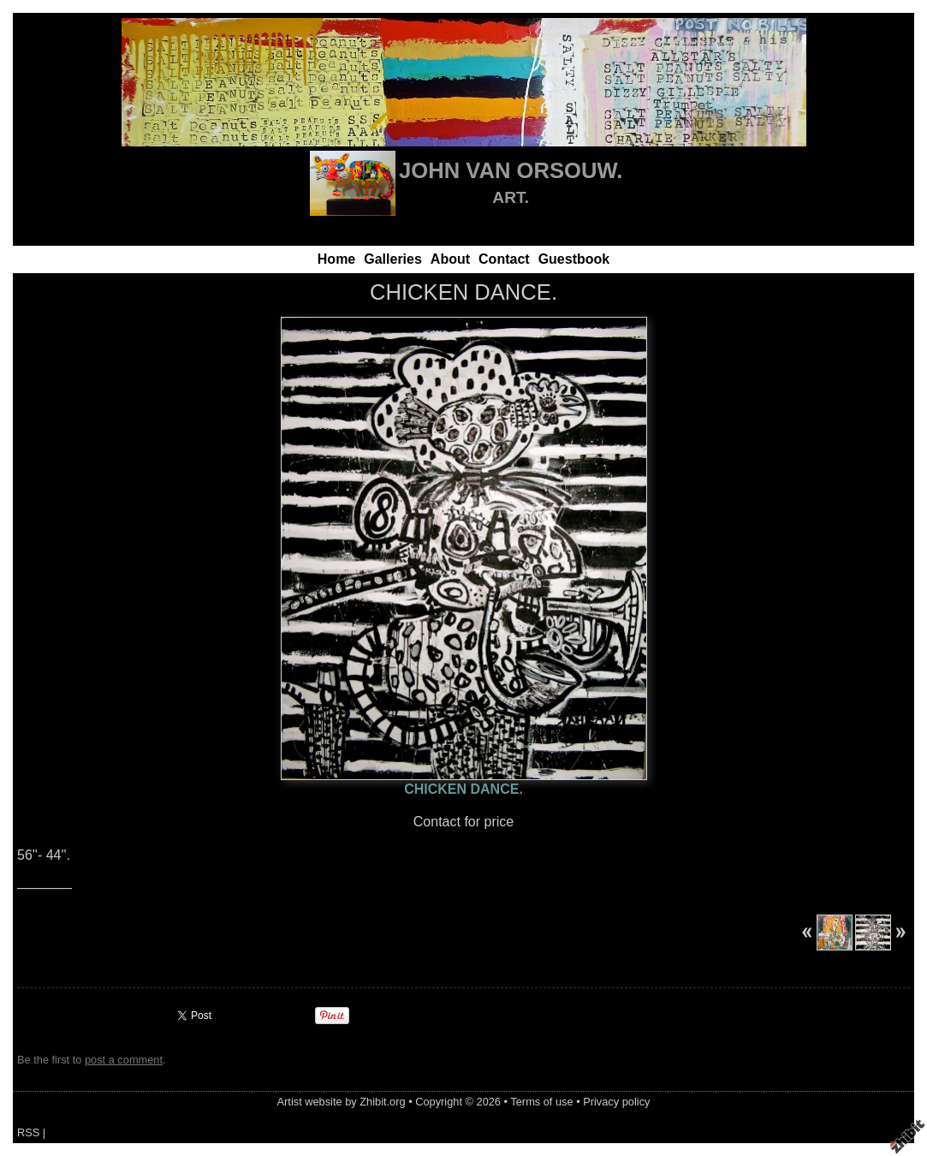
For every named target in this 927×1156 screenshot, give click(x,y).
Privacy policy (616, 1101)
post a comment (124, 1059)
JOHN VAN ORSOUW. (510, 170)
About (450, 259)
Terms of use (541, 1101)
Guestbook (574, 259)
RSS (28, 1132)
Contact (504, 259)
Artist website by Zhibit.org (341, 1101)
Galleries (393, 259)
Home (336, 259)
